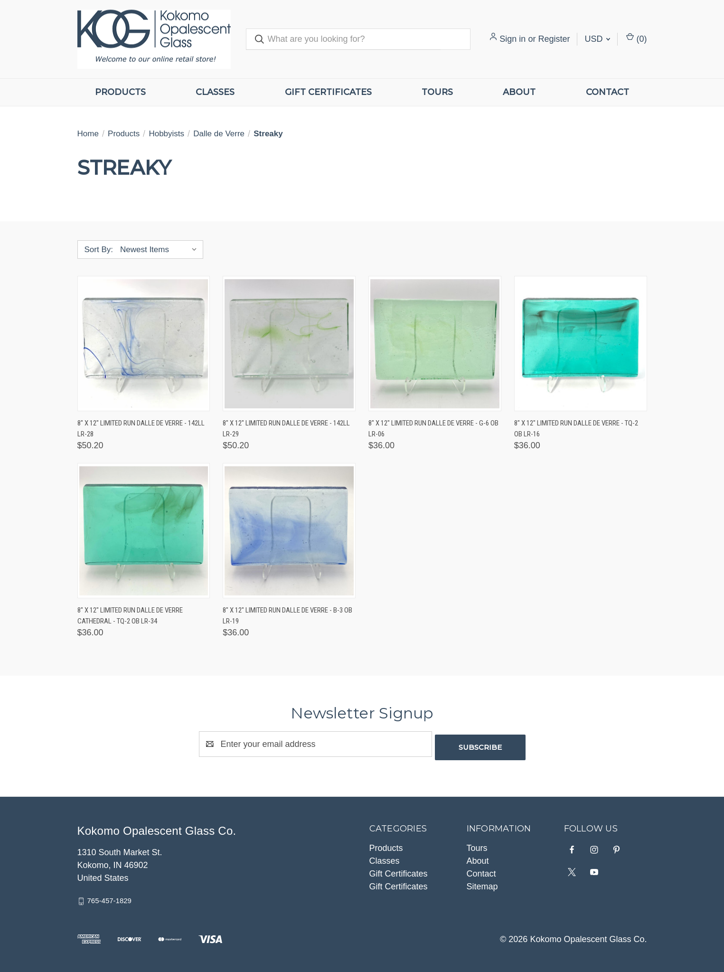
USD (597, 39)
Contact (607, 92)
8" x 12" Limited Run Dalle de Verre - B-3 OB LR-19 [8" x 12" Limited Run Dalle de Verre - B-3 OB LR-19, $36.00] (287, 615)
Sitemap (482, 883)
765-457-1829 (109, 897)
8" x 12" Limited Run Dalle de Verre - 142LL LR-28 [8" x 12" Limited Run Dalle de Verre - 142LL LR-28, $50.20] (141, 428)
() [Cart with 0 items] (636, 38)
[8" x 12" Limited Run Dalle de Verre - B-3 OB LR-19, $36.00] (289, 530)
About (519, 92)
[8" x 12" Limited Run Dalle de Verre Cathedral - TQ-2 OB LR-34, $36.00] (143, 530)
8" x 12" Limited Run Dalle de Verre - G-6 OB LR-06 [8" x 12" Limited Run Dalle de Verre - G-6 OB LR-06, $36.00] (433, 428)
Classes (215, 92)
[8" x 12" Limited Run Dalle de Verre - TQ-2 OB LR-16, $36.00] (580, 343)
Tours (437, 92)
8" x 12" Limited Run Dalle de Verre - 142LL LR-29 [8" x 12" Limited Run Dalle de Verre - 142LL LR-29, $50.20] (286, 428)
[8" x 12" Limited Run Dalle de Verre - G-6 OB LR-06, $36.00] (434, 343)
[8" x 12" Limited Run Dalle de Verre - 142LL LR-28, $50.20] (143, 343)
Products (120, 92)
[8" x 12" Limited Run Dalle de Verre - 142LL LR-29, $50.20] (289, 343)
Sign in (512, 39)
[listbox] (161, 250)
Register (554, 39)
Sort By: (99, 249)
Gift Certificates (328, 92)
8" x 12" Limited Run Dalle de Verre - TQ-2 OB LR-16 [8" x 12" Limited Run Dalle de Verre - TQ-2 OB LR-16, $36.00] (576, 428)
